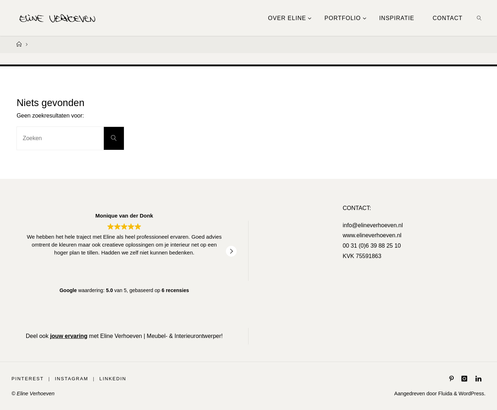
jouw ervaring (68, 336)
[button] (231, 251)
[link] (479, 18)
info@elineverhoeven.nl (373, 225)
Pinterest (27, 378)
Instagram (71, 378)
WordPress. (472, 393)
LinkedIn (112, 378)
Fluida (444, 393)
